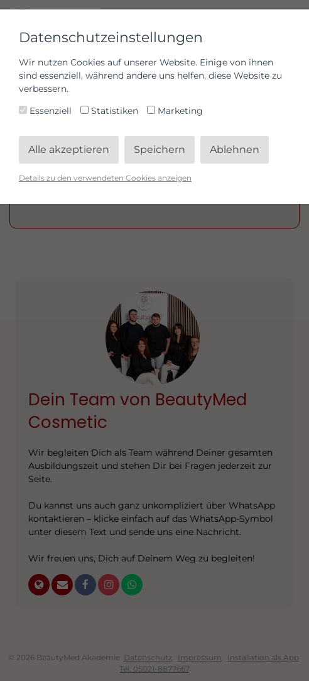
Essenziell (46, 110)
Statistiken (110, 110)
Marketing (175, 110)
